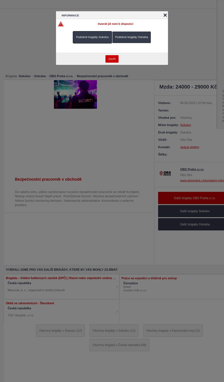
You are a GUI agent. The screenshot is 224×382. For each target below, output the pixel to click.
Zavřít (112, 58)
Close (165, 15)
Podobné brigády (92, 37)
